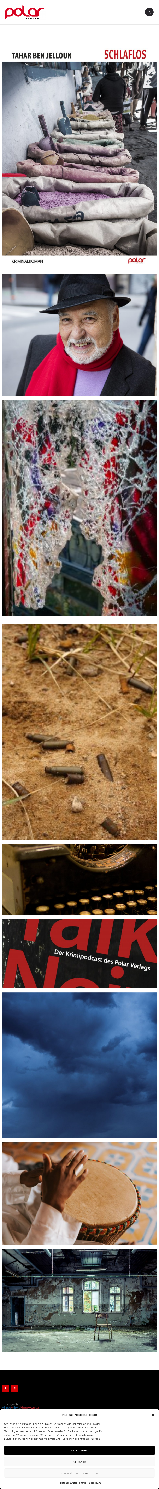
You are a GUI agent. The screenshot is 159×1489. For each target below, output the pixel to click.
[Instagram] (14, 1388)
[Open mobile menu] (137, 12)
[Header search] (149, 11)
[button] (153, 1415)
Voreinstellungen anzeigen (79, 1473)
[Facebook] (5, 1388)
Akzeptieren (79, 1450)
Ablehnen (79, 1461)
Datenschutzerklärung (73, 1482)
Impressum (94, 1482)
